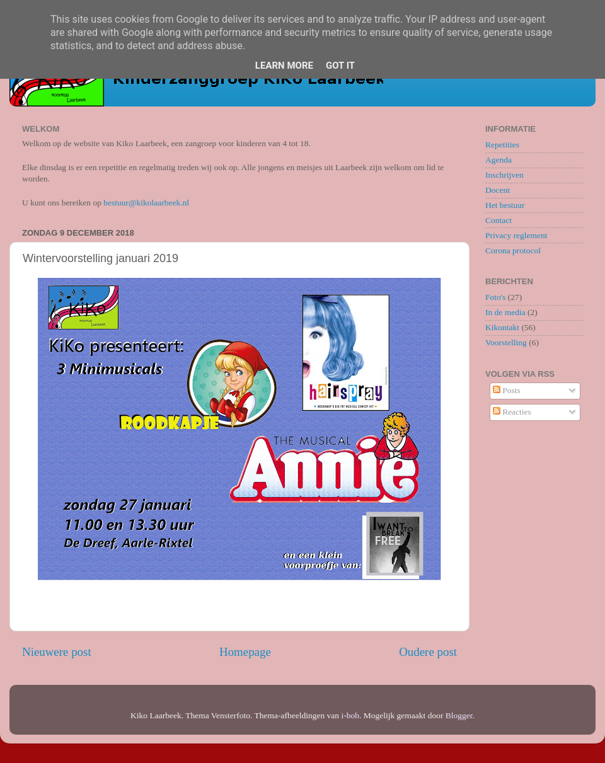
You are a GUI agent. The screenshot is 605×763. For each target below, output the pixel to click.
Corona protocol (513, 250)
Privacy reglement (516, 235)
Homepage (245, 651)
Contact (498, 220)
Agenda (498, 159)
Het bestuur (505, 205)
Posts (507, 390)
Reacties (512, 411)
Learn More (284, 65)
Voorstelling (506, 342)
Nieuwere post (56, 651)
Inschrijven (504, 175)
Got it (340, 65)
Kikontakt (502, 327)
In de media (505, 312)
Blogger (459, 715)
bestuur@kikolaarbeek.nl (146, 202)
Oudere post (428, 651)
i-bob (350, 715)
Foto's (495, 297)
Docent (497, 190)
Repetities (502, 144)
